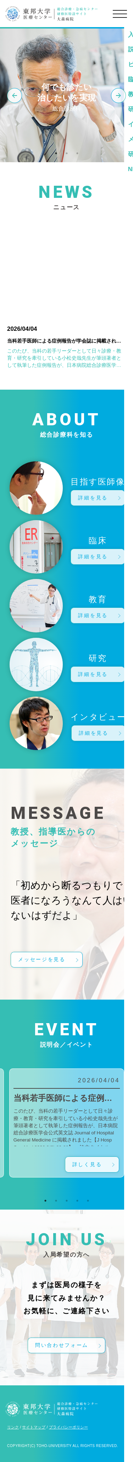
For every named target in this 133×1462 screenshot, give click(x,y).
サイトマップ (33, 1427)
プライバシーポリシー (68, 1427)
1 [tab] (56, 153)
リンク (13, 1427)
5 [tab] (88, 1200)
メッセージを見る (42, 959)
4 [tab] (77, 1200)
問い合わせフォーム (61, 1345)
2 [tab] (66, 153)
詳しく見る (87, 1164)
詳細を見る (93, 498)
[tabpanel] (66, 1123)
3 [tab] (77, 153)
